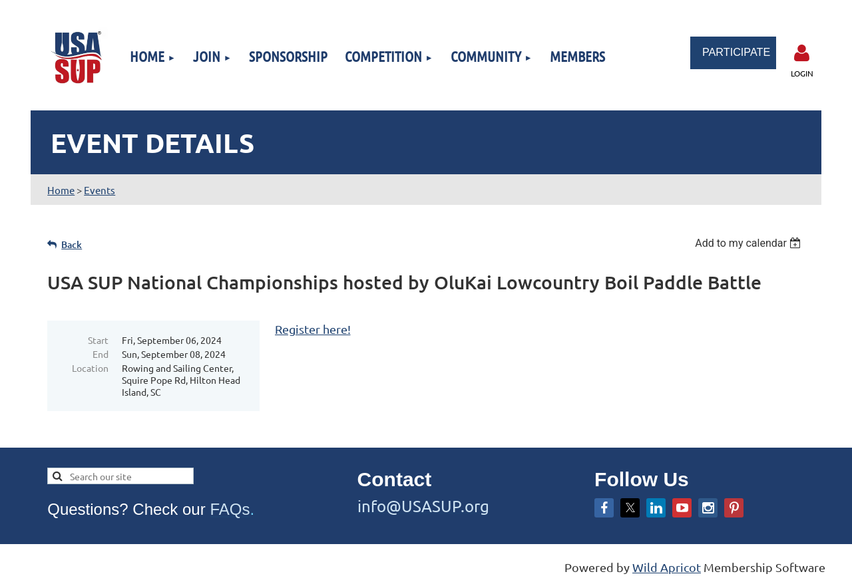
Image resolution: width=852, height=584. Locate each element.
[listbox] (750, 243)
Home (61, 190)
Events (99, 190)
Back (71, 244)
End (100, 354)
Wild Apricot (666, 567)
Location (90, 368)
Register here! (313, 329)
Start (98, 340)
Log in (802, 53)
